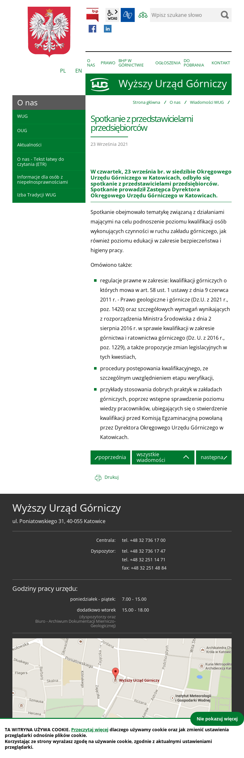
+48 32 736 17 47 (148, 551)
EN (78, 70)
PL (63, 70)
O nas (175, 102)
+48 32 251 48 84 (148, 568)
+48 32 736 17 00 (148, 540)
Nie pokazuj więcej (217, 719)
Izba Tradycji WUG (36, 195)
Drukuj (112, 477)
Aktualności (29, 145)
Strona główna (146, 102)
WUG (22, 116)
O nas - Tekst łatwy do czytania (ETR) (40, 161)
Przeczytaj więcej (89, 729)
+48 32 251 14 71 (148, 559)
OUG (22, 130)
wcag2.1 (112, 15)
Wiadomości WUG (207, 102)
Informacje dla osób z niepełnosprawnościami (42, 179)
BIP (92, 15)
